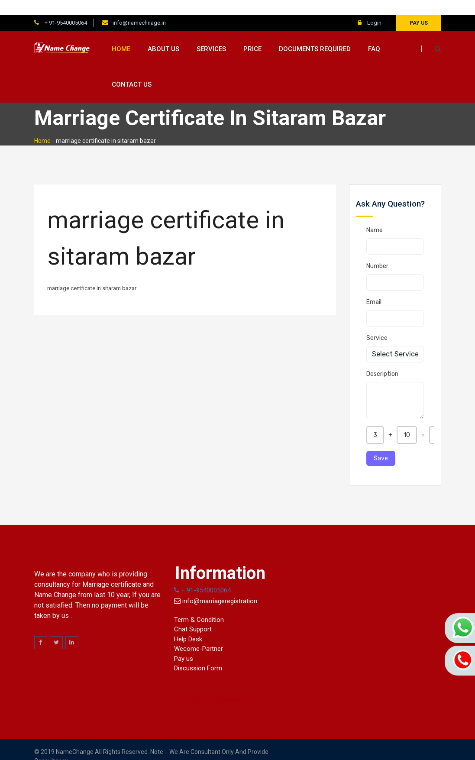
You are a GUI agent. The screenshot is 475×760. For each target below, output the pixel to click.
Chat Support (193, 615)
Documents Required (315, 34)
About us (163, 34)
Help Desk (188, 624)
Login (369, 8)
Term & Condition (199, 605)
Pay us (419, 8)
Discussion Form (198, 654)
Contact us (132, 70)
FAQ (374, 34)
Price (252, 34)
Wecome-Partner (198, 634)
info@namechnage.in (139, 8)
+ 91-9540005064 (65, 8)
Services (211, 34)
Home (121, 34)
